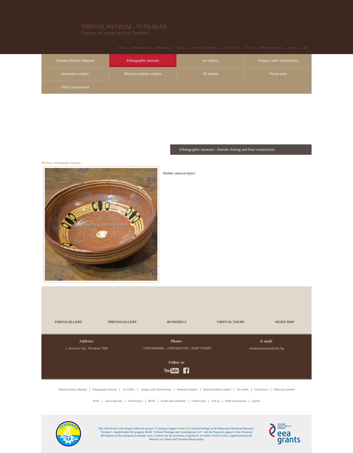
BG (305, 47)
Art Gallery (210, 60)
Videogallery (68, 322)
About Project (163, 47)
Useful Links (231, 47)
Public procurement (271, 47)
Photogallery (122, 322)
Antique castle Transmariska (277, 60)
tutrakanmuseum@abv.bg (266, 348)
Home (121, 47)
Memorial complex (75, 74)
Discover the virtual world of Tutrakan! (115, 32)
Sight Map (284, 322)
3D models (210, 74)
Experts (292, 47)
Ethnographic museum (143, 60)
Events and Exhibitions (204, 47)
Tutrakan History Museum (75, 60)
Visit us (249, 47)
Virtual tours (278, 74)
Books (181, 47)
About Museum (140, 47)
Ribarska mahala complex (142, 74)
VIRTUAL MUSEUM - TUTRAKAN (124, 27)
